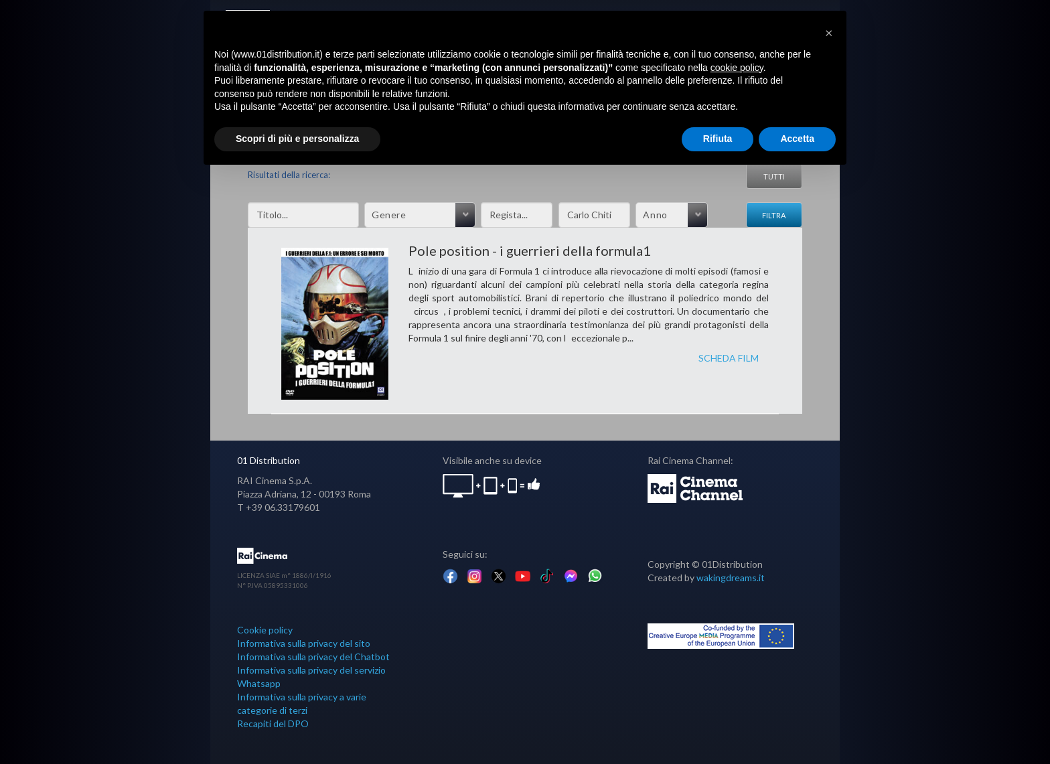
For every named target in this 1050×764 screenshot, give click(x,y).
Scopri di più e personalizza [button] (297, 138)
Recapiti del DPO (273, 723)
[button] (829, 32)
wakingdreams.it (730, 577)
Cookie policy (265, 629)
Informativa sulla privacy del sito (303, 643)
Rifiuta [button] (718, 138)
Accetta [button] (797, 138)
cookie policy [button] (736, 67)
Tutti (774, 176)
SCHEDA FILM (728, 358)
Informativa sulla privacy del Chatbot (313, 656)
